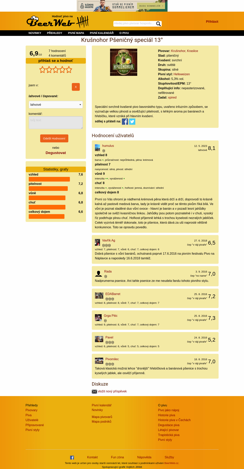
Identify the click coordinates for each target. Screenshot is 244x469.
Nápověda (144, 457)
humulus (108, 145)
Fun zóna (117, 457)
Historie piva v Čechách (174, 420)
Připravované (35, 425)
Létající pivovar (168, 430)
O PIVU (124, 33)
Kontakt (92, 457)
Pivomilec (112, 359)
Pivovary (31, 410)
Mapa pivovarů (102, 417)
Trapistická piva (169, 435)
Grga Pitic (110, 315)
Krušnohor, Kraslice (184, 51)
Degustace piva (168, 425)
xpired (172, 97)
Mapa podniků (101, 421)
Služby (169, 457)
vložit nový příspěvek (109, 391)
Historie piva (166, 415)
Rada (108, 271)
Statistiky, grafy (55, 167)
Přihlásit (212, 21)
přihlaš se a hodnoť (55, 61)
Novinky (97, 410)
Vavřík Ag (108, 240)
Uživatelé (32, 420)
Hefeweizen (182, 74)
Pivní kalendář (101, 405)
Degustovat (56, 153)
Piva (29, 415)
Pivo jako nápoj (168, 410)
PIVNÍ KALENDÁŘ (102, 33)
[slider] (55, 69)
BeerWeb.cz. (171, 463)
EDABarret (112, 294)
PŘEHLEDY (54, 33)
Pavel (109, 337)
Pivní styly (33, 430)
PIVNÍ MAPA (76, 33)
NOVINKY (35, 33)
